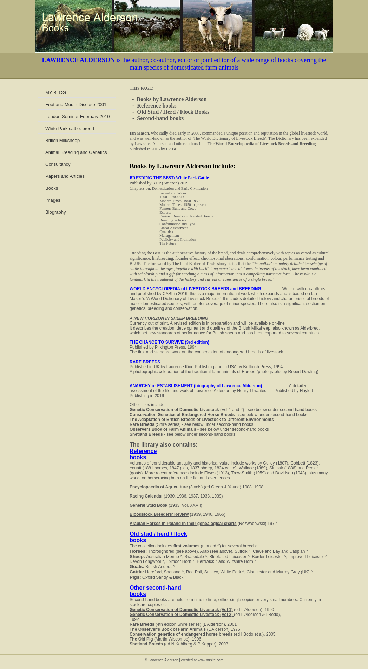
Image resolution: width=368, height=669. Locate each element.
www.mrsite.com (210, 660)
